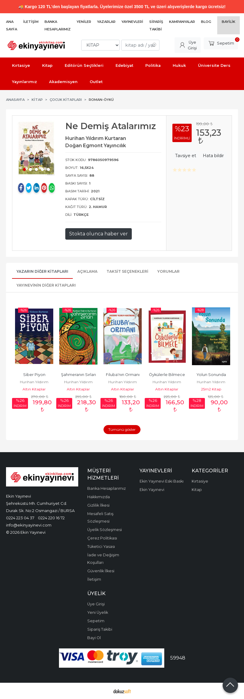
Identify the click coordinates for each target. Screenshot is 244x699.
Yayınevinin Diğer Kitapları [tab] (46, 285)
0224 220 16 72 (51, 517)
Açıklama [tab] (87, 271)
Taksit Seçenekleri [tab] (127, 271)
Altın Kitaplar (34, 389)
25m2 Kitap (211, 389)
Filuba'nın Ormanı (123, 374)
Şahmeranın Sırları (78, 374)
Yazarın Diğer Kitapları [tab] (42, 271)
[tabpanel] (36, 148)
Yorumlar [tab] (168, 271)
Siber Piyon (34, 374)
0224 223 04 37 (20, 517)
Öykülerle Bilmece (167, 374)
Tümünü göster (122, 429)
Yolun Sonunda (211, 374)
